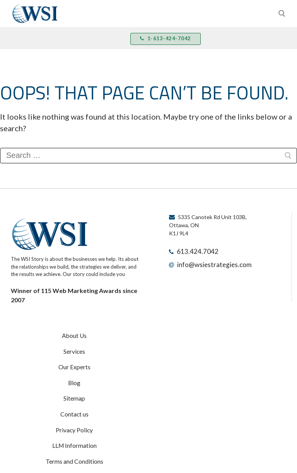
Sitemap (74, 389)
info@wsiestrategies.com (208, 262)
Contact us (74, 402)
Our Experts (74, 362)
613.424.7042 (193, 250)
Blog (74, 375)
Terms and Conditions (74, 443)
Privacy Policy (74, 416)
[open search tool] (281, 13)
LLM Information (74, 430)
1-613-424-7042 (163, 39)
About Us (74, 335)
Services (74, 348)
